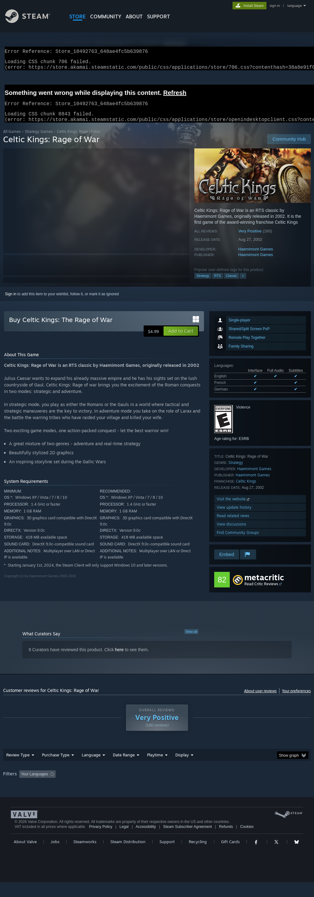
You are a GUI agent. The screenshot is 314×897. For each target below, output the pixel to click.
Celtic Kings (246, 488)
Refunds (226, 841)
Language (91, 762)
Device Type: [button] (15, 790)
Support (167, 856)
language (294, 5)
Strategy (202, 283)
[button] (180, 338)
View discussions (231, 531)
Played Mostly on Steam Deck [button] (190, 781)
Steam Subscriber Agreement (187, 841)
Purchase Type (55, 762)
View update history (234, 514)
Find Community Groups (238, 540)
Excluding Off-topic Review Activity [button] (97, 781)
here (119, 657)
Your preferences (296, 698)
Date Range (124, 762)
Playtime (155, 762)
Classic (231, 283)
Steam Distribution (127, 856)
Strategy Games (39, 139)
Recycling (198, 856)
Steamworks (84, 856)
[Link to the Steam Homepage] (32, 21)
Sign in (10, 301)
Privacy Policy (100, 841)
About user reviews (260, 698)
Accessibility (146, 841)
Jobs (55, 856)
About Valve (25, 856)
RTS (217, 283)
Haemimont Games (255, 256)
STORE (77, 16)
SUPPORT (158, 16)
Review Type (18, 762)
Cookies (246, 841)
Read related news (233, 523)
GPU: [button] (294, 781)
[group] (157, 786)
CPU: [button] (274, 781)
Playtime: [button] (145, 781)
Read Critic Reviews (261, 591)
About (134, 16)
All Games (12, 139)
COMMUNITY (105, 16)
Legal (123, 841)
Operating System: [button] (242, 781)
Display (182, 762)
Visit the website (234, 506)
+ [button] (243, 283)
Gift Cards (230, 856)
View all (191, 639)
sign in (275, 5)
